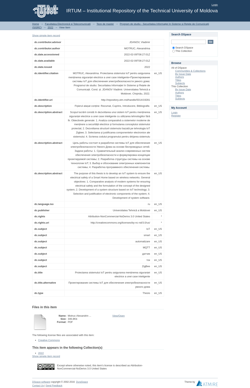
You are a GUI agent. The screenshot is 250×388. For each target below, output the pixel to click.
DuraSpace (82, 382)
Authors (179, 76)
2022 (50, 27)
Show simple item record (46, 35)
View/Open (118, 315)
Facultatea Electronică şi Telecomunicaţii (68, 23)
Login (215, 4)
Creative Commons (49, 340)
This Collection (182, 50)
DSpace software (41, 382)
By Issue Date (183, 74)
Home (35, 23)
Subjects (180, 83)
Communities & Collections (190, 70)
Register (176, 115)
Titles (178, 80)
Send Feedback (54, 385)
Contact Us (38, 385)
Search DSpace (182, 47)
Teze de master (105, 23)
